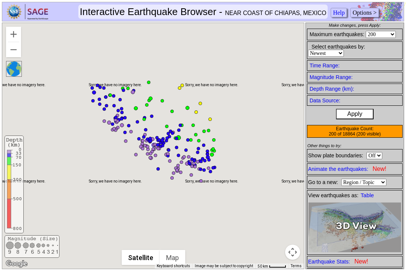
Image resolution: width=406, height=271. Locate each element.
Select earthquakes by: (338, 47)
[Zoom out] (13, 49)
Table (367, 195)
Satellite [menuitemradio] (140, 258)
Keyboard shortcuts (173, 266)
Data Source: (325, 100)
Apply (354, 114)
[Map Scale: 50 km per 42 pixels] (271, 266)
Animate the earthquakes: (347, 169)
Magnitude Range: (331, 77)
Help (339, 12)
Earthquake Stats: (338, 261)
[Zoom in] (13, 34)
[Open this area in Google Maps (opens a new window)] (16, 264)
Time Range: (325, 65)
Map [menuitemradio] (172, 258)
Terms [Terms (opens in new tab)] (296, 266)
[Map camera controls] (292, 252)
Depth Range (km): (332, 89)
